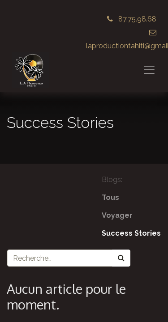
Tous (110, 197)
